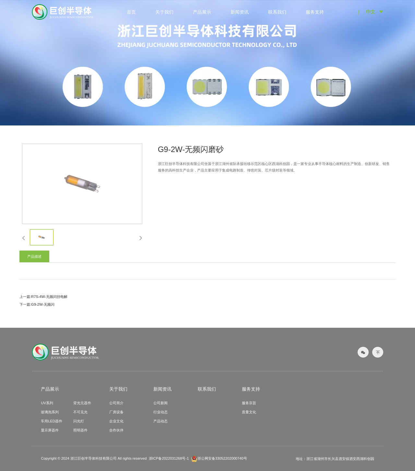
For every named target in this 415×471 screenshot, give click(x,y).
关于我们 (164, 12)
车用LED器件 (51, 421)
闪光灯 (78, 421)
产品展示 (202, 12)
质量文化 (249, 412)
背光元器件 (82, 403)
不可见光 (80, 412)
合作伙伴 (116, 430)
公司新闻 (160, 403)
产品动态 (160, 421)
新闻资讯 (240, 12)
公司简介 (116, 403)
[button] (23, 237)
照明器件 (80, 430)
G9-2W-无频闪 (42, 304)
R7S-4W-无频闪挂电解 (49, 297)
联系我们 (277, 12)
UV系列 (47, 403)
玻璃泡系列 (50, 412)
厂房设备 (116, 412)
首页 (131, 12)
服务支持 (315, 12)
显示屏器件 (50, 430)
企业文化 (116, 421)
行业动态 (160, 412)
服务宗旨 (249, 403)
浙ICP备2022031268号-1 (169, 458)
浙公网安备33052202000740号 (219, 458)
